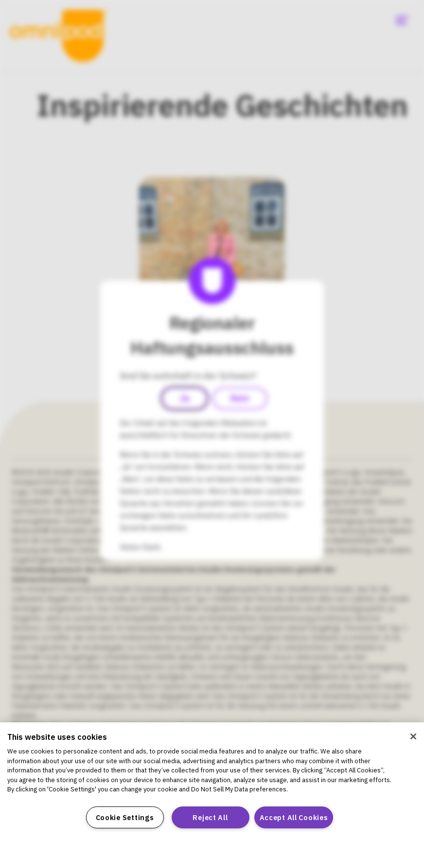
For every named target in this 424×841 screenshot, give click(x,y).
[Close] (413, 736)
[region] (212, 781)
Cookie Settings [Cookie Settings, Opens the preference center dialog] (125, 817)
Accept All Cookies (294, 817)
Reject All (210, 817)
